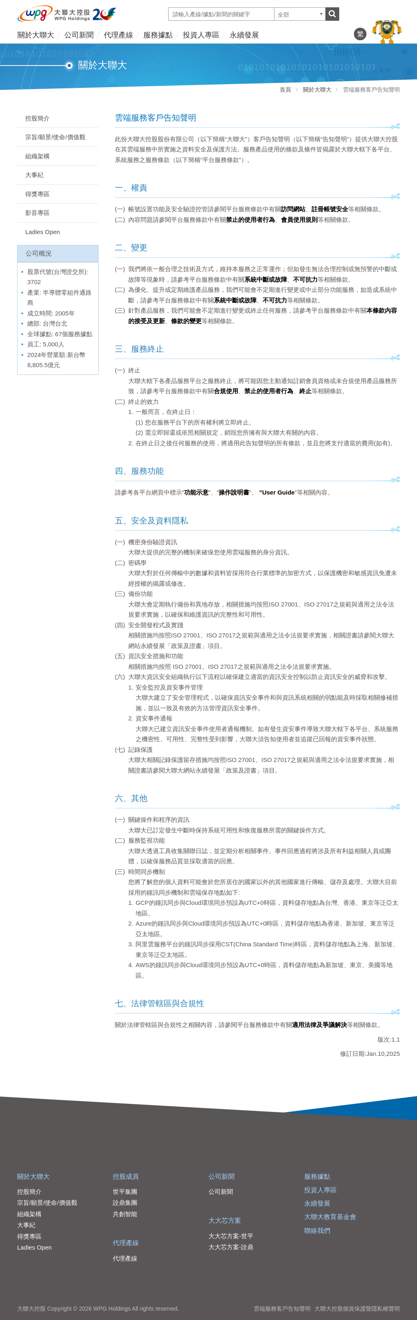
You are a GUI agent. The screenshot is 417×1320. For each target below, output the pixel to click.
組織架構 (37, 156)
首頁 (285, 89)
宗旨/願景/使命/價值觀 (55, 137)
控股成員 (126, 1176)
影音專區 (37, 212)
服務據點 (158, 35)
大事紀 (34, 174)
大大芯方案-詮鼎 (230, 1246)
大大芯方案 (224, 1220)
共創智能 (125, 1214)
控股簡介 (37, 118)
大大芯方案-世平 (230, 1235)
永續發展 (244, 35)
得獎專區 (37, 193)
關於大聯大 (36, 35)
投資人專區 (201, 35)
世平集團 (125, 1191)
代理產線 (118, 35)
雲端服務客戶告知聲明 (282, 1308)
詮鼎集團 (125, 1202)
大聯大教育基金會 (330, 1216)
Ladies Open (42, 231)
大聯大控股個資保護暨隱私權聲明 (357, 1308)
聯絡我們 (317, 1230)
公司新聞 (79, 35)
